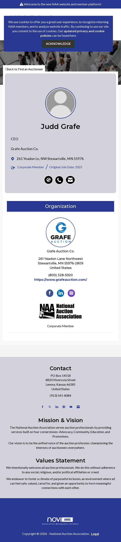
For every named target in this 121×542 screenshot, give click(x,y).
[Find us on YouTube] (71, 407)
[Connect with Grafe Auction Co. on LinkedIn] (60, 293)
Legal (95, 533)
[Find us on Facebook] (42, 407)
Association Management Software (60, 521)
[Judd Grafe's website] (48, 180)
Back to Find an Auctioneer (24, 69)
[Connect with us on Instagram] (64, 407)
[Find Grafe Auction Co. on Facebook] (50, 293)
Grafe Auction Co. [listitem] (60, 235)
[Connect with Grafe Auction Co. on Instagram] (71, 293)
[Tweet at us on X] (49, 407)
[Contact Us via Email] (78, 407)
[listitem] (60, 178)
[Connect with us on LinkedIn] (57, 407)
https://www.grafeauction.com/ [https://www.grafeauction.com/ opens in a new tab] (60, 280)
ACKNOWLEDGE (58, 43)
